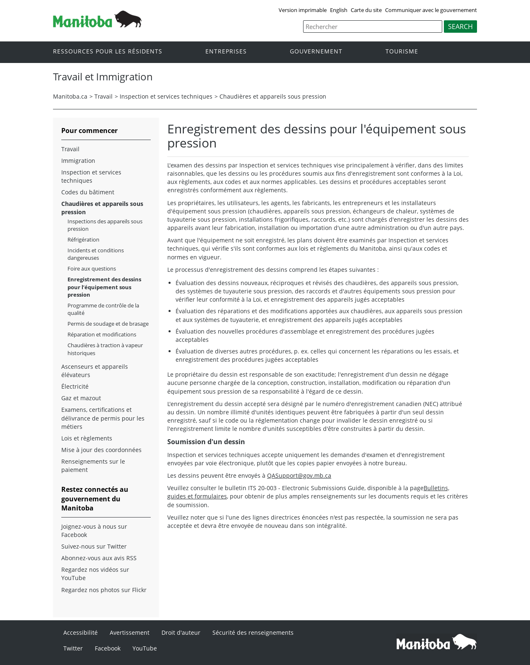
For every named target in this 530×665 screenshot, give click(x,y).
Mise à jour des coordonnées (101, 450)
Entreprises (226, 52)
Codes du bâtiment (87, 192)
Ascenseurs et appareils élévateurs (94, 371)
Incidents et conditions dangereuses (95, 254)
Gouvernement (316, 52)
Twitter (73, 648)
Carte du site (366, 10)
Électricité (75, 386)
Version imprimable (303, 10)
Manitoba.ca (70, 96)
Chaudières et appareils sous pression (272, 96)
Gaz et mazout (81, 398)
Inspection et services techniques (166, 96)
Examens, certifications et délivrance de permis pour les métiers (103, 418)
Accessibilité (80, 632)
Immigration (78, 160)
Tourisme (401, 52)
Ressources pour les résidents (107, 52)
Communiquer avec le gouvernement (431, 10)
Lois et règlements (86, 438)
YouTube (144, 648)
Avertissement (129, 632)
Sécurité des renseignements (253, 632)
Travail (103, 96)
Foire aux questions (91, 268)
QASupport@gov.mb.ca (299, 475)
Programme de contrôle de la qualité (103, 309)
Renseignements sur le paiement (93, 465)
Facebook (107, 648)
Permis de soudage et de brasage (108, 323)
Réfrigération (83, 239)
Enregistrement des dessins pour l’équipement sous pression (104, 287)
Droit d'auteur (180, 632)
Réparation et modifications (101, 334)
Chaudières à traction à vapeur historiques (105, 348)
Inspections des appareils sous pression (104, 225)
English (338, 10)
